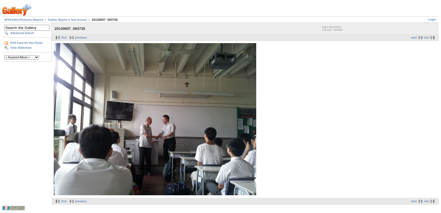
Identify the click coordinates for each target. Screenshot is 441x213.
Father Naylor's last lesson (67, 19)
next (414, 37)
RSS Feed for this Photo (26, 43)
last (426, 37)
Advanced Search (22, 33)
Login (432, 19)
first (64, 37)
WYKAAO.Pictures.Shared (23, 19)
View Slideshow (21, 47)
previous (81, 37)
